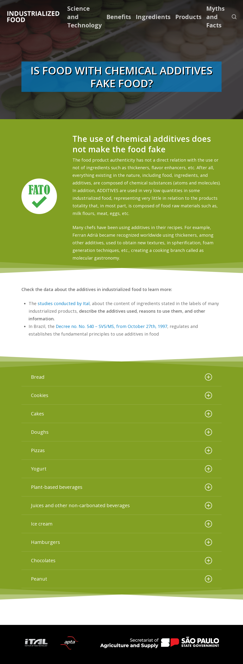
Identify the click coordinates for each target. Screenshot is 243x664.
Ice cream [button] (121, 523)
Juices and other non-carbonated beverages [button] (121, 505)
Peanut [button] (121, 578)
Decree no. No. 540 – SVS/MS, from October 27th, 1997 (111, 326)
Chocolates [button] (121, 560)
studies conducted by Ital (64, 303)
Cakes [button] (121, 413)
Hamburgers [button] (121, 542)
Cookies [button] (121, 395)
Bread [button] (121, 377)
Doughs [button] (121, 432)
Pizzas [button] (121, 450)
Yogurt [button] (121, 468)
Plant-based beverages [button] (121, 487)
